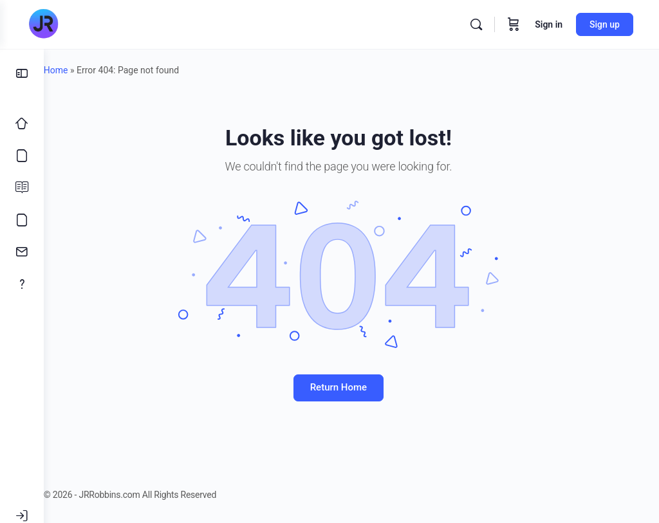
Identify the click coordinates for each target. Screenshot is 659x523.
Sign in (548, 24)
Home (82, 70)
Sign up (604, 24)
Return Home (351, 387)
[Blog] (21, 188)
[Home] (21, 123)
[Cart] (513, 24)
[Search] (476, 24)
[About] (21, 284)
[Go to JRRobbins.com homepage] (43, 24)
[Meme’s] (21, 220)
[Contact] (21, 252)
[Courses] (21, 156)
